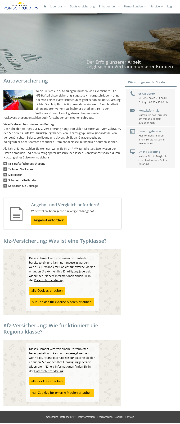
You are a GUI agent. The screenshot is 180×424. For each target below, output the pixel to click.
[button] (26, 164)
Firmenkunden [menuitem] (133, 6)
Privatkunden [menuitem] (108, 6)
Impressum (51, 418)
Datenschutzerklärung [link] (49, 282)
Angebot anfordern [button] (50, 221)
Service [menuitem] (155, 6)
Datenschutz (67, 418)
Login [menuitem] (170, 6)
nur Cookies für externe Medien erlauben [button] (58, 301)
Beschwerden (105, 418)
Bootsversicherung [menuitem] (83, 6)
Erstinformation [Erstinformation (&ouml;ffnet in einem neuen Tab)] (86, 418)
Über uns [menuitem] (57, 6)
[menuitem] (46, 7)
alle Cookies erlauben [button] (44, 291)
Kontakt (129, 418)
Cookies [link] (119, 418)
